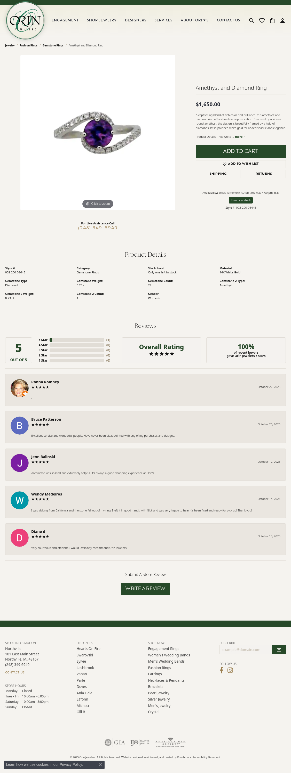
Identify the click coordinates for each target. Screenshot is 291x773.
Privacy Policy (71, 764)
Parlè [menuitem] (81, 680)
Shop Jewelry (101, 20)
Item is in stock (241, 200)
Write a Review (145, 589)
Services (163, 20)
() (108, 340)
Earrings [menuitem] (155, 673)
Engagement (65, 20)
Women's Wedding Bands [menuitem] (169, 655)
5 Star (43, 340)
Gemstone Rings (53, 45)
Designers (135, 20)
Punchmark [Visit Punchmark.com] (184, 757)
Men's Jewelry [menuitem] (159, 705)
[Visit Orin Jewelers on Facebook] (221, 670)
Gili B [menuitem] (81, 711)
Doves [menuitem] (82, 686)
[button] (110, 643)
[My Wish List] (262, 20)
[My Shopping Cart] (272, 20)
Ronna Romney (45, 381)
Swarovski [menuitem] (85, 655)
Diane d (38, 531)
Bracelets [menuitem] (155, 686)
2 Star (43, 355)
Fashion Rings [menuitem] (159, 667)
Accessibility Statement (207, 757)
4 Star (43, 345)
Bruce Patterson (46, 419)
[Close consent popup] (100, 764)
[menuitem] (115, 742)
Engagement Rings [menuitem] (163, 648)
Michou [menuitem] (83, 705)
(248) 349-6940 (98, 228)
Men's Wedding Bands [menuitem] (166, 661)
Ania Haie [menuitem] (84, 692)
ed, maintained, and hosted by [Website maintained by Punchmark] (158, 757)
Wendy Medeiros (46, 494)
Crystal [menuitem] (154, 711)
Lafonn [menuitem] (82, 699)
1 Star (43, 360)
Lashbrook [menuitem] (85, 667)
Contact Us (228, 20)
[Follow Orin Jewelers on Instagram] (230, 670)
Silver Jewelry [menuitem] (159, 699)
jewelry (10, 45)
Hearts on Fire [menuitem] (88, 648)
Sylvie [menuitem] (81, 661)
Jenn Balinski (43, 456)
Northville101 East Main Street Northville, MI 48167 (22, 660)
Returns (264, 174)
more (240, 137)
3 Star (43, 350)
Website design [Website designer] (130, 757)
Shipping (218, 174)
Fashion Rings (29, 45)
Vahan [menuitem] (82, 673)
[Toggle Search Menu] (251, 20)
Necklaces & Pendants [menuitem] (166, 680)
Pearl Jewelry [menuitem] (158, 692)
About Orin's (194, 20)
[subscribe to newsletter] (279, 650)
